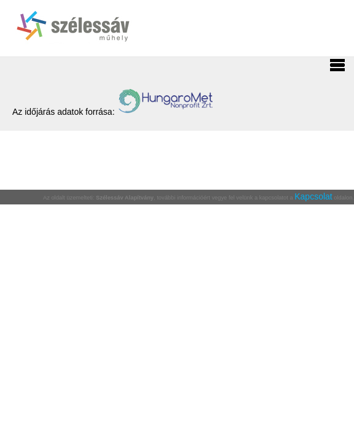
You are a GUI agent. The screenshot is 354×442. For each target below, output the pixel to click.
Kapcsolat (313, 196)
